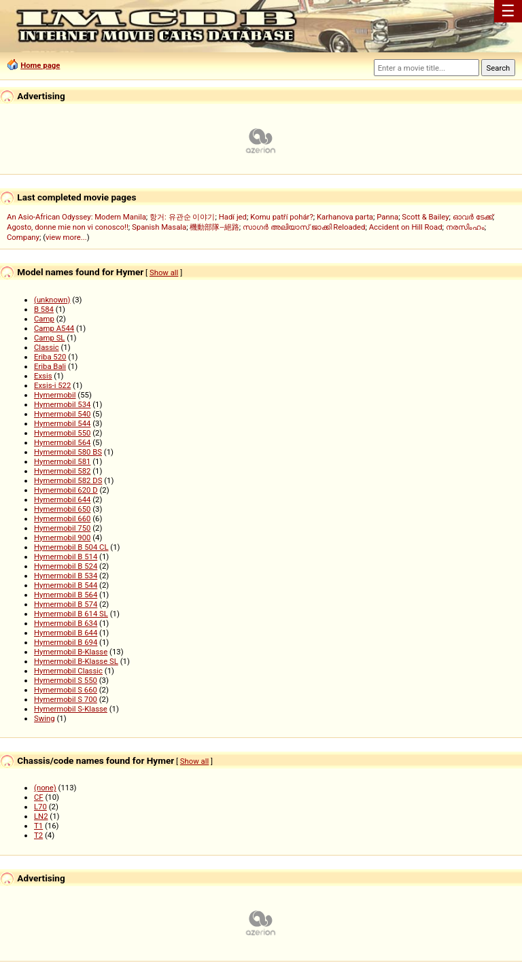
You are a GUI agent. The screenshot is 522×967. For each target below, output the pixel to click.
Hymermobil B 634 (65, 623)
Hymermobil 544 (62, 423)
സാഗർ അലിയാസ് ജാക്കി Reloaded (304, 227)
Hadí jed (233, 217)
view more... (66, 237)
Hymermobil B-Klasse (70, 651)
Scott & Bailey (425, 217)
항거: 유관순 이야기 (182, 217)
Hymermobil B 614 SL (71, 613)
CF (39, 797)
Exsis (43, 376)
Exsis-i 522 (52, 385)
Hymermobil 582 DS (68, 480)
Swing (44, 718)
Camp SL (49, 337)
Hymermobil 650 (62, 509)
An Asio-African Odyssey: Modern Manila (76, 217)
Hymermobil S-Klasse (70, 709)
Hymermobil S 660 (65, 690)
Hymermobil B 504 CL (71, 547)
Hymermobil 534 (62, 404)
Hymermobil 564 (62, 442)
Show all (164, 272)
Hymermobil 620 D (66, 490)
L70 (40, 806)
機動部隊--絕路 (214, 227)
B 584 (44, 309)
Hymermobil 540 (62, 414)
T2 (38, 835)
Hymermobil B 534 (65, 575)
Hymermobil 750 (62, 528)
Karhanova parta (345, 217)
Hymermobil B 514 (65, 556)
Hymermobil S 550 (65, 680)
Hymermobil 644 (62, 499)
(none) (45, 787)
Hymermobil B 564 (65, 594)
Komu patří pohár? (281, 217)
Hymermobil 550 (62, 433)
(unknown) (52, 299)
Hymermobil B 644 (65, 632)
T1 (38, 825)
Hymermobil (55, 395)
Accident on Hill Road (405, 227)
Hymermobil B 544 (65, 585)
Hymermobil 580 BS (68, 452)
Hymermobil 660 (62, 518)
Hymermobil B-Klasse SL (76, 661)
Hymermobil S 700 (65, 699)
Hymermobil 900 (62, 537)
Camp (44, 318)
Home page (40, 65)
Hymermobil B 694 (65, 642)
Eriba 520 (50, 357)
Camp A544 (54, 328)
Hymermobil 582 (62, 471)
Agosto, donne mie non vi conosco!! (67, 227)
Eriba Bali (50, 366)
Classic (46, 347)
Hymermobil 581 (62, 461)
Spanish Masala (159, 227)
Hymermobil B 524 (65, 566)
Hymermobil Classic (68, 670)
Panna (387, 217)
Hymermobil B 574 (65, 604)
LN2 (41, 816)
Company (23, 237)
